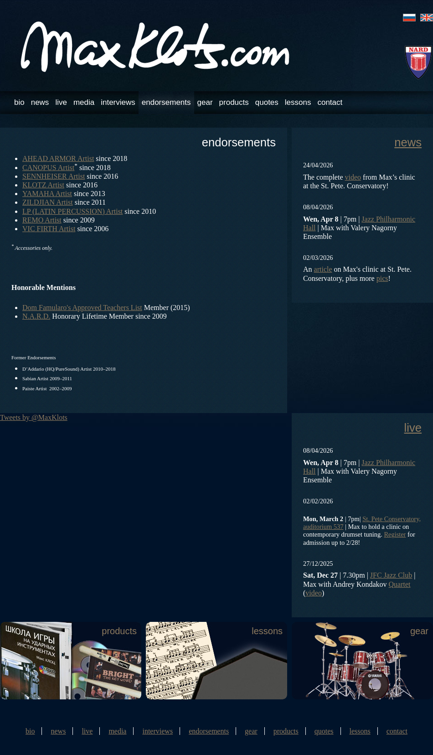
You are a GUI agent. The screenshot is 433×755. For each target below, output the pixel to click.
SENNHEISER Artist (53, 176)
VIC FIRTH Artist (48, 229)
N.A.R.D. (36, 316)
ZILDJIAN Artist (47, 202)
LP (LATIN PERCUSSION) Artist (72, 211)
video (353, 177)
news (40, 102)
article (323, 269)
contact (329, 102)
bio (19, 102)
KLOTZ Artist (43, 185)
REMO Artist (42, 220)
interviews (118, 102)
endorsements (166, 102)
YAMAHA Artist (47, 193)
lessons (298, 102)
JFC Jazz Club (391, 575)
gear (205, 102)
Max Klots (156, 46)
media (83, 102)
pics (382, 278)
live (61, 102)
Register (395, 534)
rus (409, 17)
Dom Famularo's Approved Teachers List (82, 307)
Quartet (400, 584)
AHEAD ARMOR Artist (58, 158)
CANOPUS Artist (48, 167)
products (234, 102)
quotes (266, 102)
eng (426, 17)
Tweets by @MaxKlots (33, 417)
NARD (418, 63)
